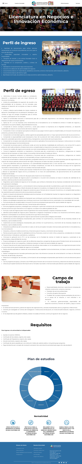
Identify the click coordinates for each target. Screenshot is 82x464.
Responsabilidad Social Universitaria (24, 452)
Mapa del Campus (38, 452)
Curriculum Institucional (39, 450)
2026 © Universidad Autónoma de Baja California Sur (41, 462)
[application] (41, 388)
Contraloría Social (20, 448)
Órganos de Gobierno (38, 456)
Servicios (78, 3)
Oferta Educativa (65, 3)
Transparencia (19, 454)
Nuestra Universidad (19, 3)
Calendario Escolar (38, 448)
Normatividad (37, 454)
